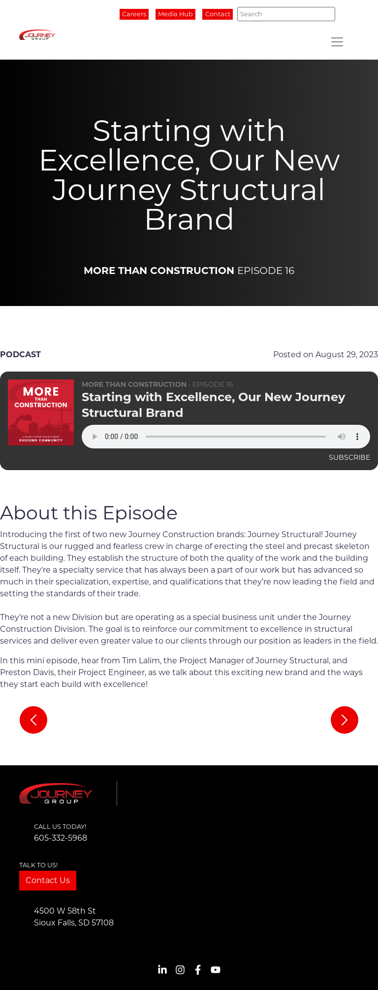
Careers (134, 14)
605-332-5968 (60, 838)
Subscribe (349, 457)
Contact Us (48, 880)
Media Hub (175, 14)
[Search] (286, 14)
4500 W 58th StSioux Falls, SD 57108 (74, 916)
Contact (217, 14)
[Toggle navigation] (337, 42)
